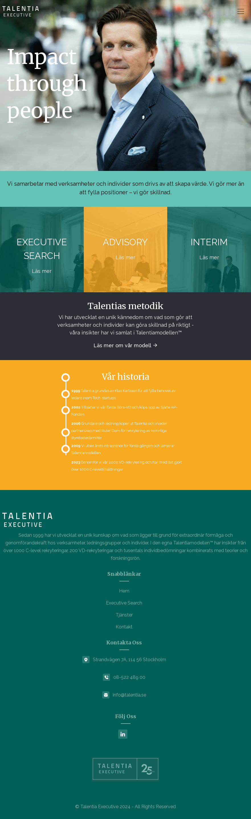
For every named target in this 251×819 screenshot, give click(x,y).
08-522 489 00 (129, 677)
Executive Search (124, 603)
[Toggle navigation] (241, 11)
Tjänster (124, 615)
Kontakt (124, 627)
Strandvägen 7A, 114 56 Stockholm (129, 659)
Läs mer (42, 271)
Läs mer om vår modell (122, 345)
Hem (124, 591)
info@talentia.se (129, 695)
